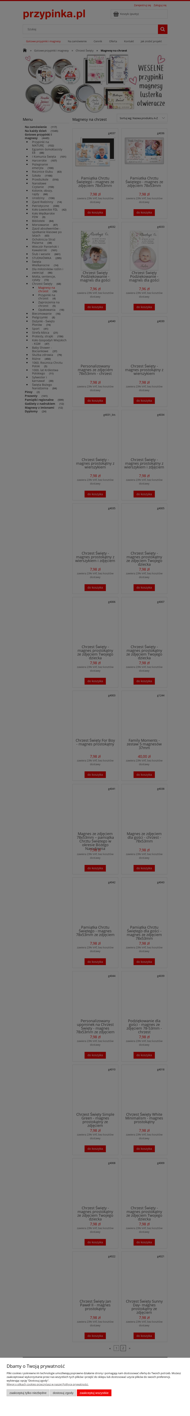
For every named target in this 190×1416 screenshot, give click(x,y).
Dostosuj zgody (63, 1393)
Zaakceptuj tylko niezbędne (28, 1393)
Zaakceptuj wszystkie (94, 1393)
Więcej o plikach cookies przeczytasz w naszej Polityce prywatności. (47, 1384)
